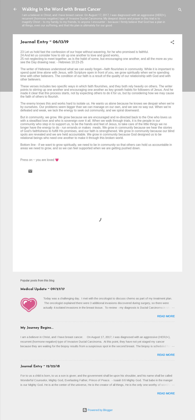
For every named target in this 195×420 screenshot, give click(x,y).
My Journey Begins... (37, 328)
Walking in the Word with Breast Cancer (61, 9)
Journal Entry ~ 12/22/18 (40, 366)
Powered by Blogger (97, 410)
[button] (172, 43)
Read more (166, 316)
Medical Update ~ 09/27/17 (42, 289)
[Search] (180, 10)
